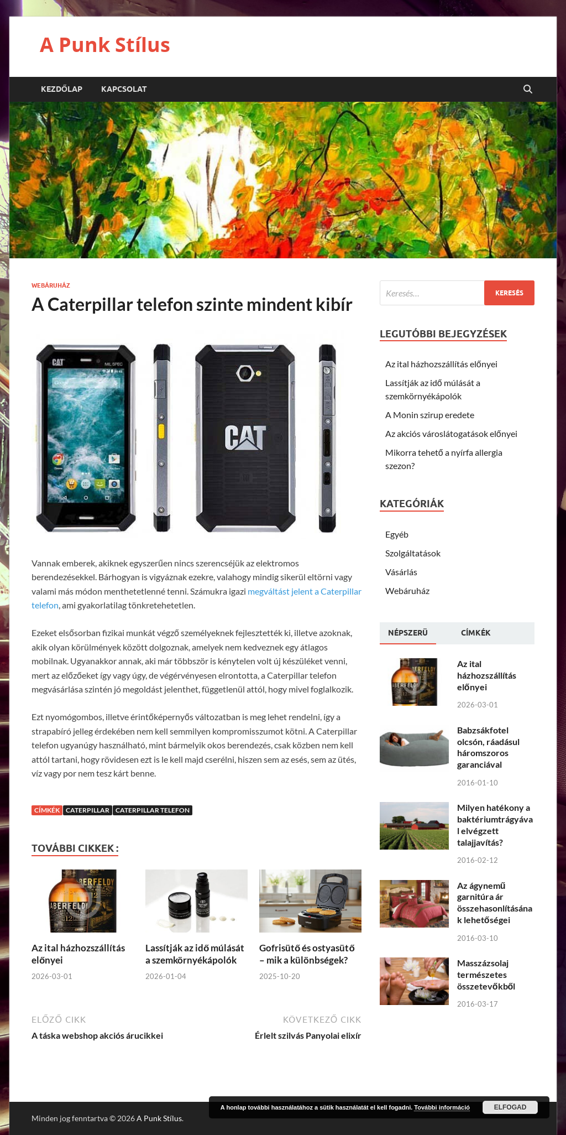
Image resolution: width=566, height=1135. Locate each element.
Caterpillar (87, 810)
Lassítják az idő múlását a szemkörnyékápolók (194, 954)
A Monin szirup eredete (429, 414)
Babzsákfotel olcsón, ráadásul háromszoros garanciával (488, 747)
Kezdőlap (61, 89)
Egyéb (396, 534)
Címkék (476, 632)
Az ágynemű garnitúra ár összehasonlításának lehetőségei (494, 902)
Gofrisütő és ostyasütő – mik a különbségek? (307, 954)
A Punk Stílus (105, 44)
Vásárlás (401, 571)
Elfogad (510, 1107)
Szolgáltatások (413, 553)
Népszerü (408, 632)
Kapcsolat (124, 89)
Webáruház (51, 285)
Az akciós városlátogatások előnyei (451, 433)
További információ (442, 1107)
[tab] (408, 633)
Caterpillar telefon (153, 810)
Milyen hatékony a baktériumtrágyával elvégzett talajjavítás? (495, 824)
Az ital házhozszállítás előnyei (441, 363)
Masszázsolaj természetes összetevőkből (486, 974)
